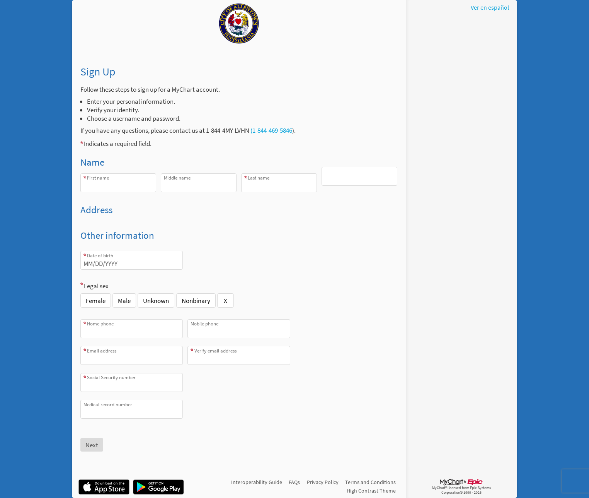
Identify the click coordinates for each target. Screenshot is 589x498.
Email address (101, 350)
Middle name (177, 178)
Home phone (100, 323)
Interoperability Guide (256, 482)
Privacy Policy (323, 482)
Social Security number (111, 377)
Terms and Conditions (370, 482)
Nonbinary (196, 300)
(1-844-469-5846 (270, 130)
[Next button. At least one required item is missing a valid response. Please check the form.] (91, 445)
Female (96, 300)
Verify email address (215, 350)
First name (98, 178)
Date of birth (100, 255)
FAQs (294, 482)
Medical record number (107, 404)
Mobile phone (204, 323)
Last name (258, 178)
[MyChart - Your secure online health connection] (239, 23)
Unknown (156, 300)
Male (124, 300)
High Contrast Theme (371, 490)
